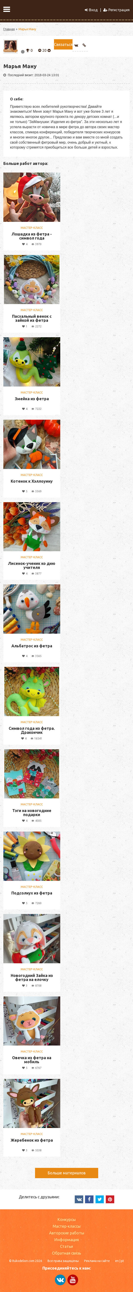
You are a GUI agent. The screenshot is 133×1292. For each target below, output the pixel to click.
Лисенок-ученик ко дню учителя (31, 565)
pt (122, 1261)
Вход (91, 10)
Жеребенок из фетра (32, 1140)
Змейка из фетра (32, 399)
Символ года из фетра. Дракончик (32, 730)
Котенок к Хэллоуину (32, 481)
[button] (27, 50)
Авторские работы (66, 1233)
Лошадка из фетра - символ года (32, 236)
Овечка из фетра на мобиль (31, 1060)
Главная (9, 29)
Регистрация (116, 10)
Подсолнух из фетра (31, 893)
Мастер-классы (67, 1226)
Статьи (66, 1246)
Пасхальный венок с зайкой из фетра (32, 318)
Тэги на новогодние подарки (31, 812)
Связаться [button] (63, 44)
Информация (66, 1239)
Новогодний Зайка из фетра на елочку (32, 977)
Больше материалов (66, 1173)
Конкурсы (66, 1219)
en (117, 1261)
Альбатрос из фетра (31, 646)
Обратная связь (66, 1253)
